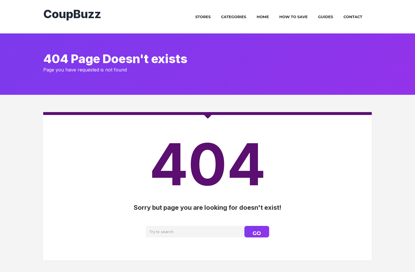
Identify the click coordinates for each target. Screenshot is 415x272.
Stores (203, 16)
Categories (233, 16)
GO (256, 233)
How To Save (293, 16)
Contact (353, 16)
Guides (325, 16)
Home (262, 16)
